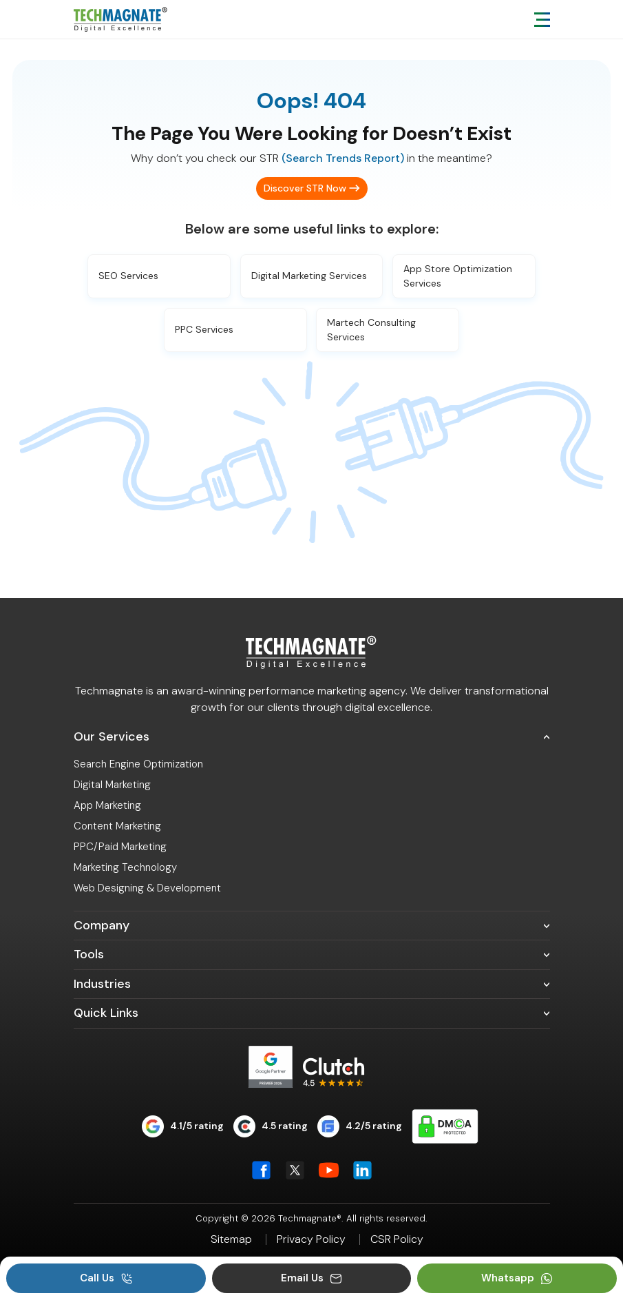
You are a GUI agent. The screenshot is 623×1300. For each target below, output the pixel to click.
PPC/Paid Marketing (120, 847)
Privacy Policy (311, 1239)
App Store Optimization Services (457, 275)
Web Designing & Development (147, 888)
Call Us (106, 1278)
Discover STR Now (305, 188)
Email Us (311, 1278)
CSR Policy (396, 1239)
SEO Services (128, 275)
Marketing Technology (125, 867)
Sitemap (231, 1239)
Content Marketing (117, 826)
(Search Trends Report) (343, 158)
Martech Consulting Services (371, 329)
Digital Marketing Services (309, 275)
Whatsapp (517, 1278)
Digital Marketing (112, 785)
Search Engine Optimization (138, 764)
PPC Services (204, 329)
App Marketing (107, 805)
